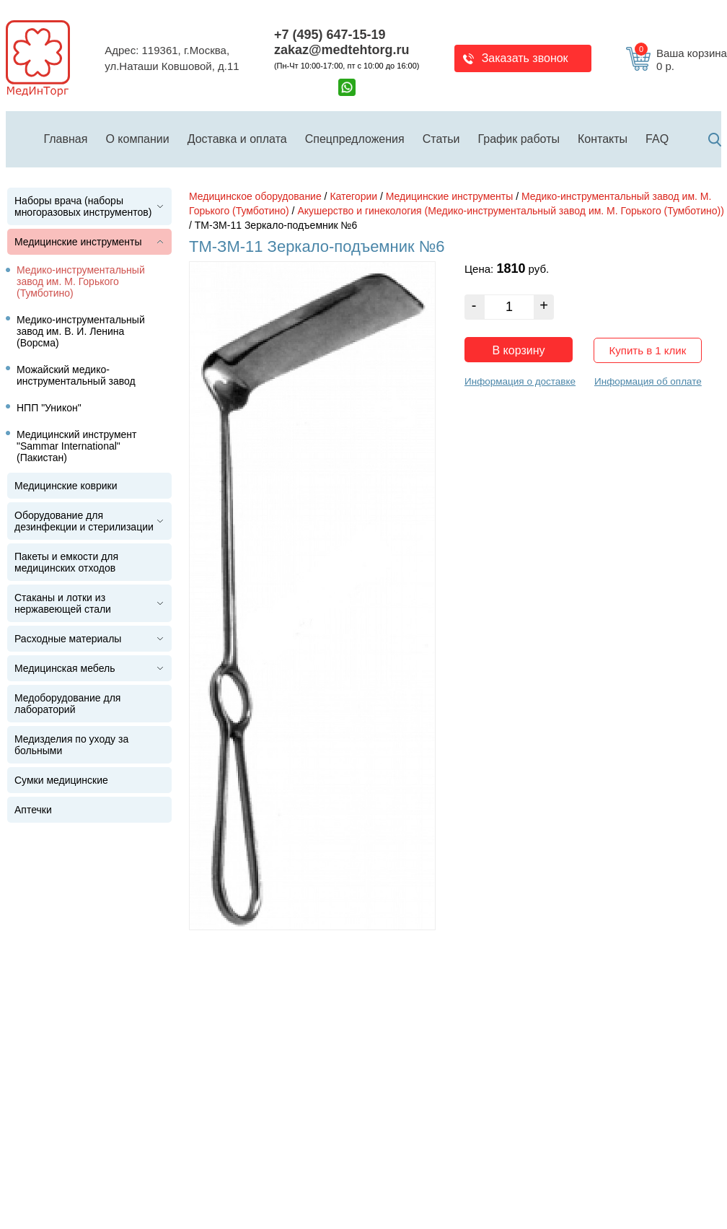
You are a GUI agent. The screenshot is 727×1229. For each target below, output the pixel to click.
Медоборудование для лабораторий (67, 703)
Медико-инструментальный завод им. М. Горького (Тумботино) (81, 281)
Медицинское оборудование (255, 196)
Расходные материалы (67, 638)
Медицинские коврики (66, 485)
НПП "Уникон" (49, 408)
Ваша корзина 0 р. (681, 60)
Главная (66, 139)
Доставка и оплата (237, 139)
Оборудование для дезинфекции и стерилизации (84, 521)
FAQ (657, 139)
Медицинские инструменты (78, 242)
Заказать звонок (525, 58)
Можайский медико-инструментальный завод (76, 375)
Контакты (602, 139)
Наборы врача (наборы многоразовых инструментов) (82, 206)
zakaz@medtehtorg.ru (342, 50)
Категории (353, 196)
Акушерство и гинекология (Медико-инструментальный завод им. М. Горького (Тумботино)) (510, 211)
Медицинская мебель (64, 668)
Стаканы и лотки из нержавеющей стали (62, 603)
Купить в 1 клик (648, 350)
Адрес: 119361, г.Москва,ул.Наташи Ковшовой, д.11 (172, 58)
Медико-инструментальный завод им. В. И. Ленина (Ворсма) (81, 331)
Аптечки (33, 809)
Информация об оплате (648, 381)
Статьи (441, 139)
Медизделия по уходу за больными (71, 744)
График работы (519, 139)
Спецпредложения (355, 139)
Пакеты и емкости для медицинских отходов (66, 562)
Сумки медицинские (61, 780)
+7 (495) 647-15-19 (330, 34)
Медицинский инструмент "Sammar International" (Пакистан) (77, 446)
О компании (137, 139)
